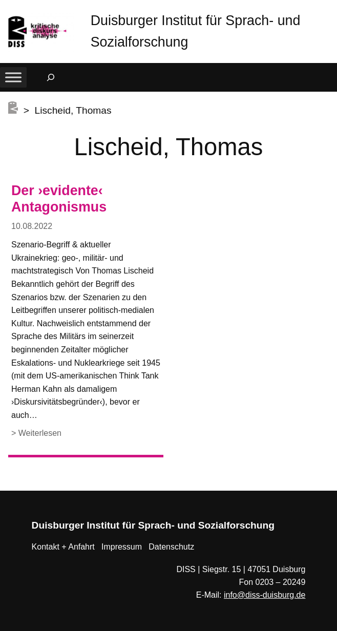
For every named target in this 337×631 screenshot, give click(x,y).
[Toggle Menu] (13, 77)
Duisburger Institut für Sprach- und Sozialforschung (153, 525)
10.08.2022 (31, 226)
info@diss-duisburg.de (264, 595)
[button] (329, 10)
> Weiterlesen (36, 433)
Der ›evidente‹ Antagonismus (59, 199)
